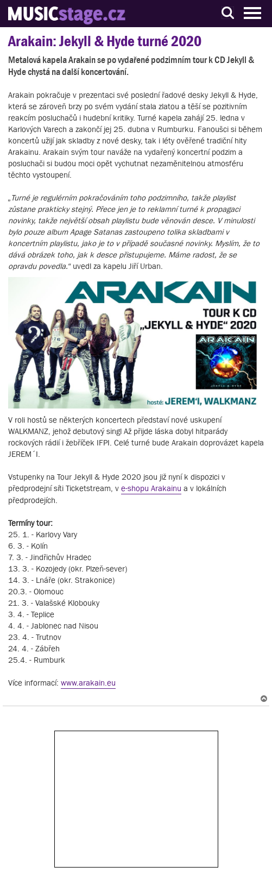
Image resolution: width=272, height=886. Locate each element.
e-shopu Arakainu (151, 488)
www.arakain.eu (88, 682)
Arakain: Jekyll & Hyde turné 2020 (104, 41)
